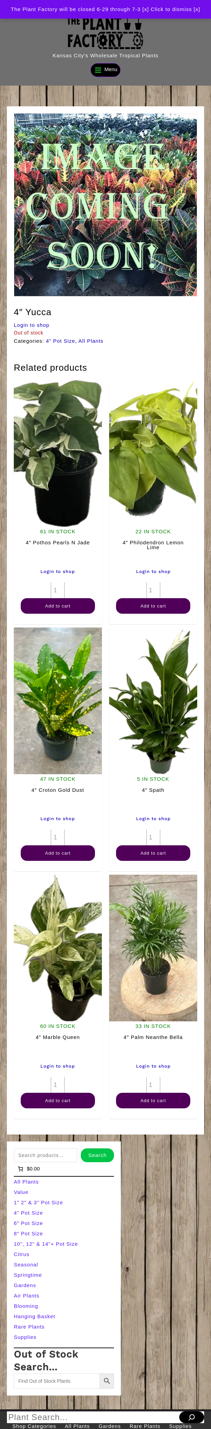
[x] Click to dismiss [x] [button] (171, 9)
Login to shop (31, 325)
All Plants (91, 341)
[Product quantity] (58, 590)
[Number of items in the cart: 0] (28, 1168)
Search (97, 1155)
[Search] (191, 1417)
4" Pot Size (60, 341)
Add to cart (58, 606)
